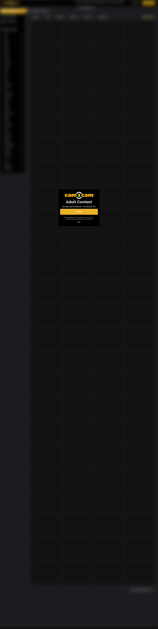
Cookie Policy (88, 217)
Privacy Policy (69, 219)
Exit (79, 222)
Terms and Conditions (85, 219)
